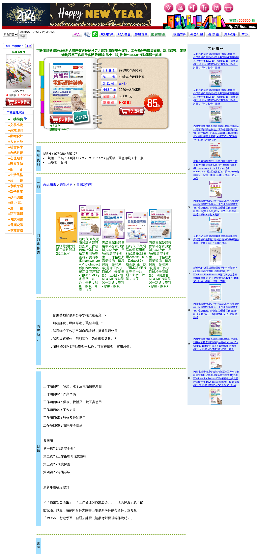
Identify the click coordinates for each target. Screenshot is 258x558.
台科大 (123, 83)
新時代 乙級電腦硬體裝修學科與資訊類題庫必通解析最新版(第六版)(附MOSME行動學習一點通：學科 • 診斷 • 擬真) (216, 239)
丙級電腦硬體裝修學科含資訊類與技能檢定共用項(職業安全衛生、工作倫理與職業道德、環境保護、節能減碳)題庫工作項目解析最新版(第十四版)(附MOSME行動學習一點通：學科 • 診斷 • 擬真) (216, 207)
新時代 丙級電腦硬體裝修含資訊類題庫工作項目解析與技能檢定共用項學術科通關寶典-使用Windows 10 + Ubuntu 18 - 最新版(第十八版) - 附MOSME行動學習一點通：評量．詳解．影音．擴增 (216, 61)
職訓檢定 (66, 185)
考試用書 (49, 185)
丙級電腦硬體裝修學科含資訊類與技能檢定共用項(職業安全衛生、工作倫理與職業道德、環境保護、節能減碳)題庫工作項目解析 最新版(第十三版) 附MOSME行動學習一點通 (216, 310)
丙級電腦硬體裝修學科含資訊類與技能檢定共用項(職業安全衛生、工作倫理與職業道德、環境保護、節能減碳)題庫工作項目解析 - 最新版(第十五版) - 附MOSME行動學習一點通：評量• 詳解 (216, 133)
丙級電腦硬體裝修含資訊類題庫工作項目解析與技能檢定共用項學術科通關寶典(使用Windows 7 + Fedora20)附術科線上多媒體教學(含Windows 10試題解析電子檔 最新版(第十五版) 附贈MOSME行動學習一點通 (216, 378)
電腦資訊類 (84, 185)
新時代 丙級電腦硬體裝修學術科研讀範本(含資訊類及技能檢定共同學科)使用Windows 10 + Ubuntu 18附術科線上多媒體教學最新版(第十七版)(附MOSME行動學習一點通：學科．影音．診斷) (216, 274)
